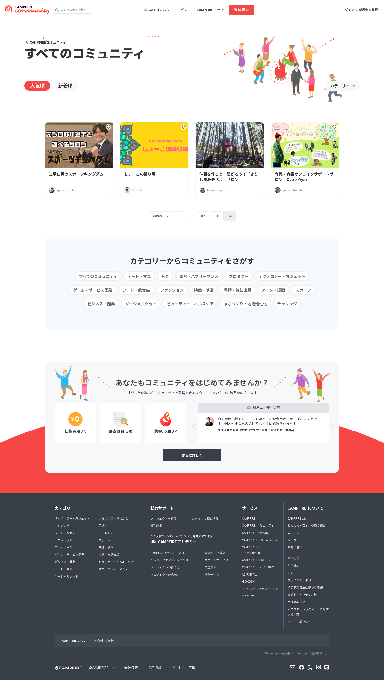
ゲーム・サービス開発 (92, 290)
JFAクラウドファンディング (260, 589)
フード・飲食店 (136, 290)
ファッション (172, 290)
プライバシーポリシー (302, 580)
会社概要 (131, 667)
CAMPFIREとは (297, 518)
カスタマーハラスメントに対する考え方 (308, 611)
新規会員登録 (368, 9)
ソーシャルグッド (140, 303)
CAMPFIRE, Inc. (104, 667)
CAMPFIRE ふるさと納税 (258, 567)
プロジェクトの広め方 (165, 574)
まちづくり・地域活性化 (245, 303)
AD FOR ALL (249, 574)
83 (217, 216)
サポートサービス (216, 560)
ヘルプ (292, 540)
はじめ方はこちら (156, 9)
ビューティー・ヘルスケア (190, 303)
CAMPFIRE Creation (255, 533)
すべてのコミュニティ (98, 276)
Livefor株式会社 (103, 640)
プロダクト (238, 276)
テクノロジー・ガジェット (282, 276)
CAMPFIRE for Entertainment (251, 550)
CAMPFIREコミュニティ (48, 42)
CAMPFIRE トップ (210, 9)
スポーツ (303, 290)
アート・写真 (139, 276)
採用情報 (154, 667)
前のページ (160, 216)
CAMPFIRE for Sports (256, 559)
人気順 (37, 85)
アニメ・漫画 (273, 290)
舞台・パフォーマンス (198, 276)
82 (203, 216)
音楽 (165, 276)
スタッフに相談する (205, 518)
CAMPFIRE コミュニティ (258, 525)
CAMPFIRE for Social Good (260, 540)
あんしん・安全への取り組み (307, 525)
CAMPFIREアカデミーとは (167, 553)
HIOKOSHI (248, 581)
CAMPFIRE (249, 518)
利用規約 (293, 565)
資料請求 (241, 9)
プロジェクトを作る (163, 518)
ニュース (293, 533)
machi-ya (248, 596)
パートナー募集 (183, 667)
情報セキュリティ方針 (302, 594)
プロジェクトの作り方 (165, 567)
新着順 (65, 85)
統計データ (212, 574)
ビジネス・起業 (101, 303)
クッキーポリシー (299, 621)
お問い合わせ (296, 547)
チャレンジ (287, 303)
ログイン (347, 9)
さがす (183, 9)
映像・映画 (204, 290)
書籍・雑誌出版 (237, 290)
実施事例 (210, 567)
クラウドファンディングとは (169, 560)
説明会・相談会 (215, 553)
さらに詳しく (192, 455)
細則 (290, 573)
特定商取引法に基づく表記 (305, 587)
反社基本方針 (296, 602)
